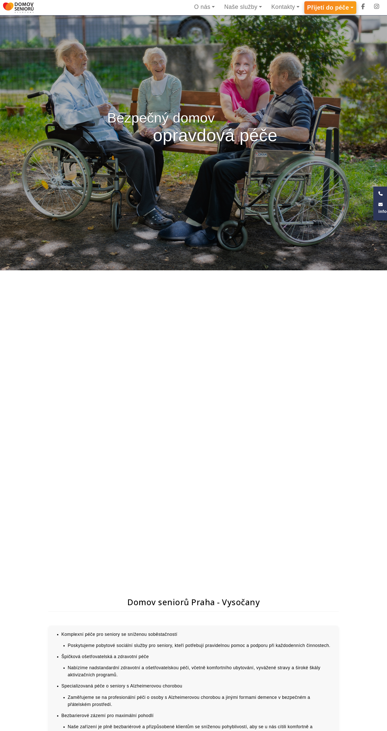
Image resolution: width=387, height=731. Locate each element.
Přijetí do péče (328, 7)
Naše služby (240, 7)
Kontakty (283, 7)
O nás (202, 7)
